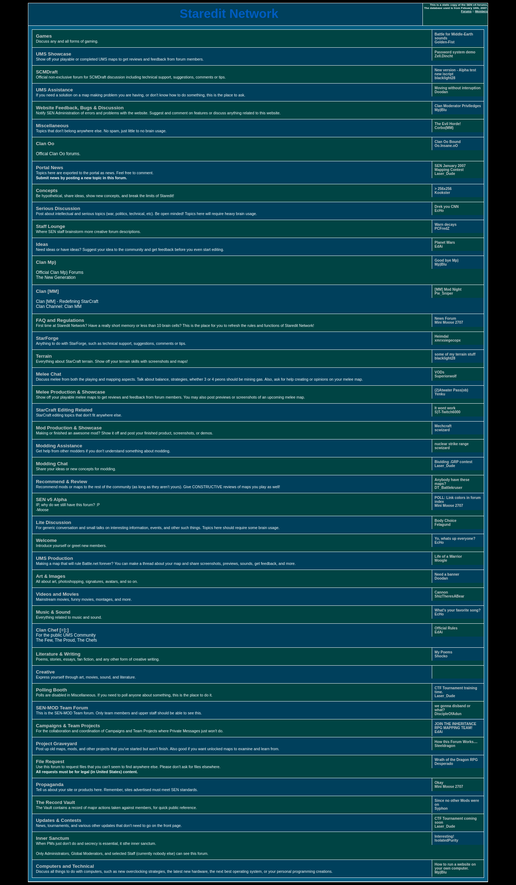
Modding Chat (52, 463)
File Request (50, 761)
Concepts (47, 190)
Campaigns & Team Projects (68, 725)
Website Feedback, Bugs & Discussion (80, 107)
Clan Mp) (46, 262)
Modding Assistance (59, 445)
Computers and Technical (65, 866)
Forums (466, 11)
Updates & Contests (58, 820)
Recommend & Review (61, 481)
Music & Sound (53, 612)
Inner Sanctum (52, 838)
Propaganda (49, 784)
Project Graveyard (56, 743)
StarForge (47, 338)
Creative (45, 672)
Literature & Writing (58, 654)
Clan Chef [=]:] (52, 630)
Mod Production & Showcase (69, 427)
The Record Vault (55, 802)
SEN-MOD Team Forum (62, 707)
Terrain (44, 356)
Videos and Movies (57, 594)
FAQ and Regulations (60, 320)
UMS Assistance (54, 89)
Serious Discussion (58, 208)
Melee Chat (48, 374)
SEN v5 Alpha (51, 499)
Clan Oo (45, 143)
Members (481, 11)
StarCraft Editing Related (64, 410)
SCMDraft (47, 72)
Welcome (46, 540)
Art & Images (50, 576)
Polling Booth (51, 690)
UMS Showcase (53, 54)
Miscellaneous (52, 125)
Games (44, 36)
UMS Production (54, 558)
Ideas (42, 244)
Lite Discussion (53, 522)
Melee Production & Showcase (70, 392)
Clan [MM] (47, 291)
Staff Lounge (50, 226)
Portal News (49, 167)
